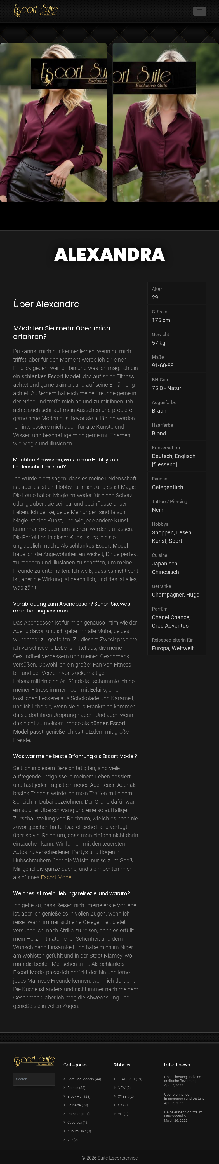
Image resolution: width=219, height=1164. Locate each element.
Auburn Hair (76, 1131)
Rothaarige (75, 1114)
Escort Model (56, 877)
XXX (121, 1105)
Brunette (74, 1105)
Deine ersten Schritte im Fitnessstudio (183, 1114)
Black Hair (75, 1096)
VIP (70, 1140)
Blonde (72, 1088)
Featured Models (80, 1079)
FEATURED (126, 1079)
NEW (122, 1088)
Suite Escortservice (118, 1158)
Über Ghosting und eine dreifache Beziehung (182, 1079)
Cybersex (74, 1122)
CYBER (123, 1096)
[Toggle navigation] (199, 11)
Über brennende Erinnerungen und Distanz (184, 1096)
